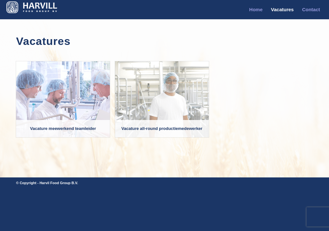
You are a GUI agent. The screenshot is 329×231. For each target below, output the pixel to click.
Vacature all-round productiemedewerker (161, 128)
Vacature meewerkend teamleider (63, 128)
